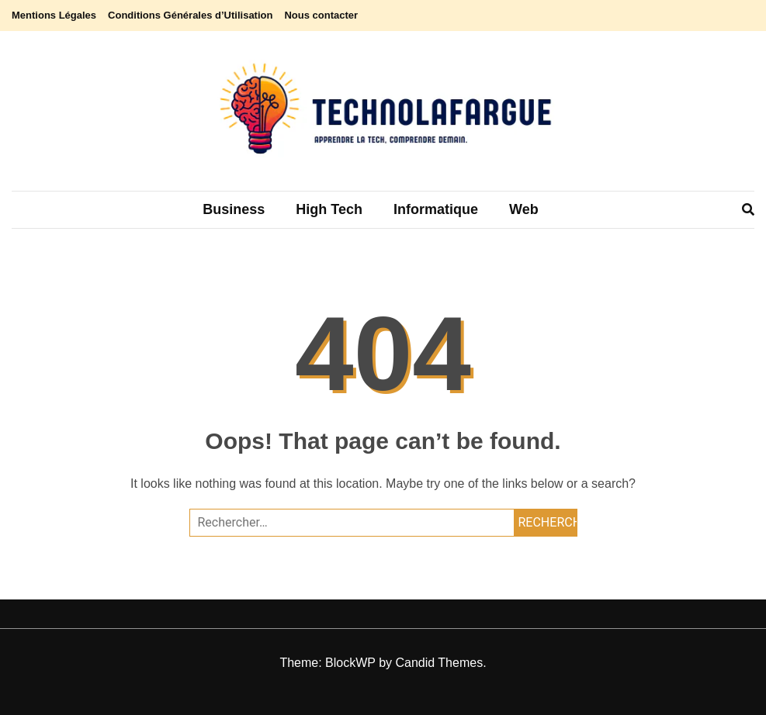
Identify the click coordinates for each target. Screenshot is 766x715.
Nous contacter (321, 15)
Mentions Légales (54, 15)
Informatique (435, 209)
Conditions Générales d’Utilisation (190, 15)
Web (524, 209)
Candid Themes (439, 662)
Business (234, 209)
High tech (329, 209)
